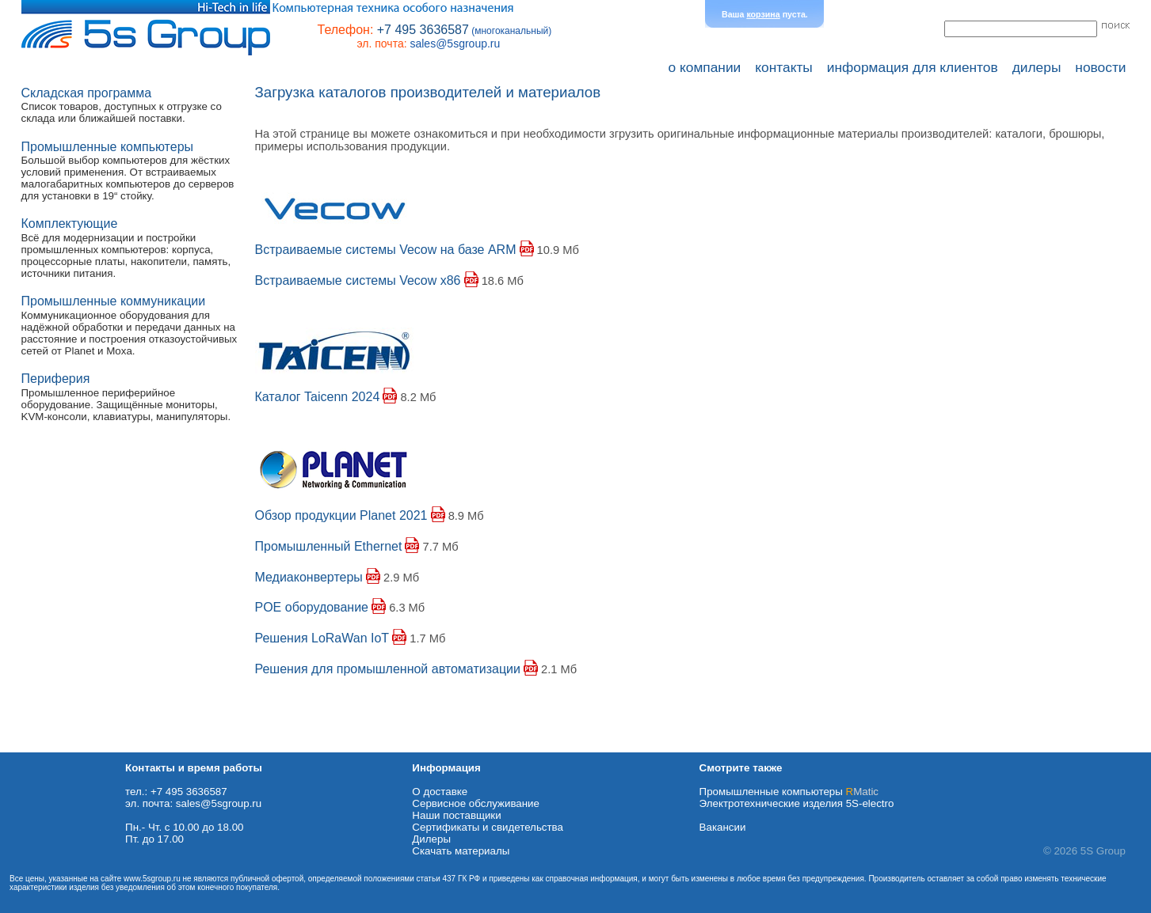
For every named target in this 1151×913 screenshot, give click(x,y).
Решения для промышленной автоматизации (387, 669)
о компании (705, 67)
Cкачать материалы (460, 851)
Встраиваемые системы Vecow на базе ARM (385, 249)
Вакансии (722, 827)
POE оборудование (312, 607)
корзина (762, 14)
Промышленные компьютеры (788, 791)
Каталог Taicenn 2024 (317, 396)
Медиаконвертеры (309, 577)
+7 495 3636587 (423, 29)
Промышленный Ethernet (328, 546)
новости (1100, 67)
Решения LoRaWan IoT (322, 638)
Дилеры (431, 839)
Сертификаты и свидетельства (487, 827)
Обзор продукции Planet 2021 (341, 515)
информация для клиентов (912, 67)
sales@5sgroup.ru (455, 43)
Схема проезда (37, 746)
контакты (784, 67)
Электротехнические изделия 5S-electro (796, 803)
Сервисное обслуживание (475, 803)
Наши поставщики (456, 815)
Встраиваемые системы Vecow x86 (358, 280)
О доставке (439, 791)
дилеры (1036, 67)
